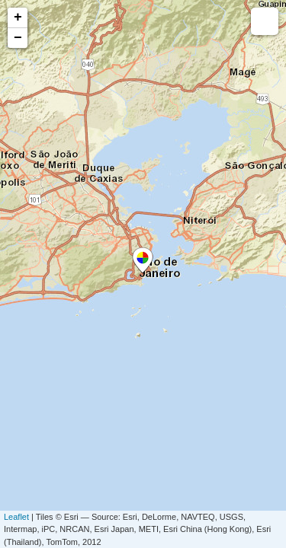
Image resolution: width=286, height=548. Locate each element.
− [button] (18, 38)
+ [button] (18, 17)
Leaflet (16, 516)
